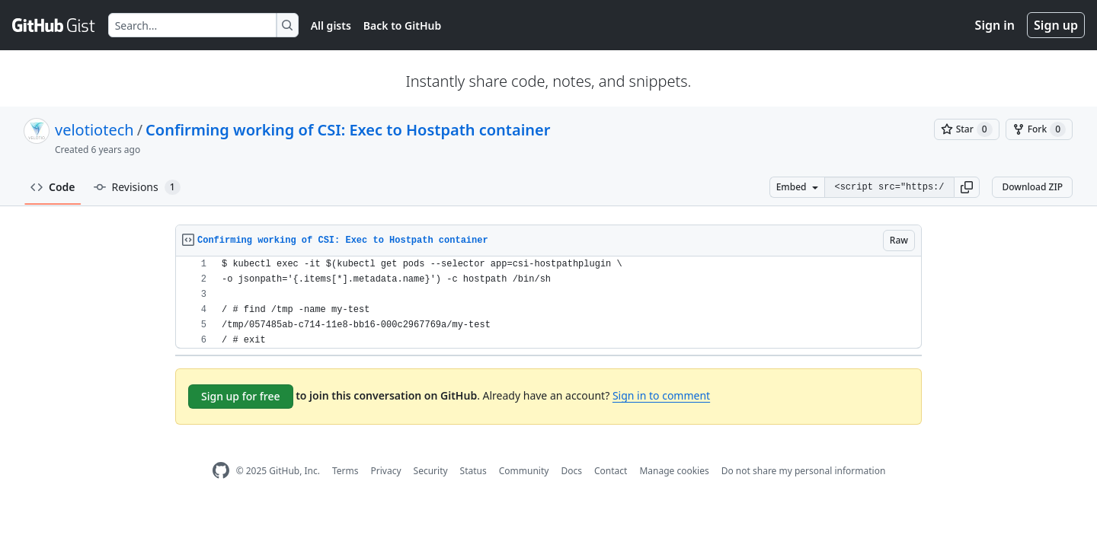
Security (431, 470)
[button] (967, 187)
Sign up (1056, 25)
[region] (548, 302)
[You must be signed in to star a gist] (966, 129)
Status (473, 470)
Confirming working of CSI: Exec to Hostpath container (348, 129)
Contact (610, 470)
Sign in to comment (661, 395)
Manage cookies (673, 470)
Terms (345, 470)
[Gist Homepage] (54, 25)
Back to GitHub (402, 25)
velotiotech (94, 129)
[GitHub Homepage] (221, 470)
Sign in (995, 25)
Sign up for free (240, 396)
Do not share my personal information (803, 470)
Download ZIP (1032, 186)
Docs (571, 470)
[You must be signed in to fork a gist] (1039, 129)
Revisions (137, 187)
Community (524, 470)
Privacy (386, 470)
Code (52, 187)
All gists (331, 25)
